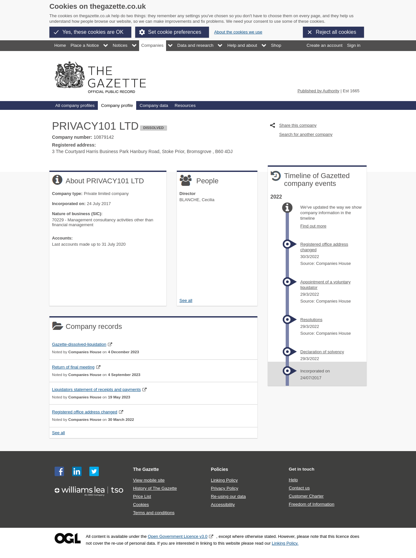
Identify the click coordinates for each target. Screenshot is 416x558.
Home (60, 45)
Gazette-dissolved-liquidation (79, 344)
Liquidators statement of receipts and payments (96, 389)
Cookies (141, 504)
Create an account (324, 45)
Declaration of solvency (322, 351)
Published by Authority (318, 90)
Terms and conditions (154, 512)
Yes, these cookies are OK (93, 32)
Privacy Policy (224, 488)
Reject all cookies (336, 32)
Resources (185, 105)
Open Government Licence (68, 538)
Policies (219, 469)
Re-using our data (228, 496)
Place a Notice (85, 45)
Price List (142, 496)
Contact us (299, 488)
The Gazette (146, 469)
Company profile (117, 105)
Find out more (313, 226)
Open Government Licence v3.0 (178, 536)
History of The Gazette (155, 488)
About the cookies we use (238, 32)
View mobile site (148, 480)
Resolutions (311, 319)
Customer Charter (306, 496)
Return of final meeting (73, 367)
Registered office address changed (84, 411)
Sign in (353, 45)
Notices (120, 45)
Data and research (195, 45)
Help (293, 479)
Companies (152, 45)
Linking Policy (224, 480)
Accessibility (223, 504)
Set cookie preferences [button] (175, 32)
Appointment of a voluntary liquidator (325, 284)
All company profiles (75, 105)
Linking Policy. (285, 543)
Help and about (242, 45)
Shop (276, 45)
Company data (153, 105)
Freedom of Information (311, 504)
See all (185, 300)
